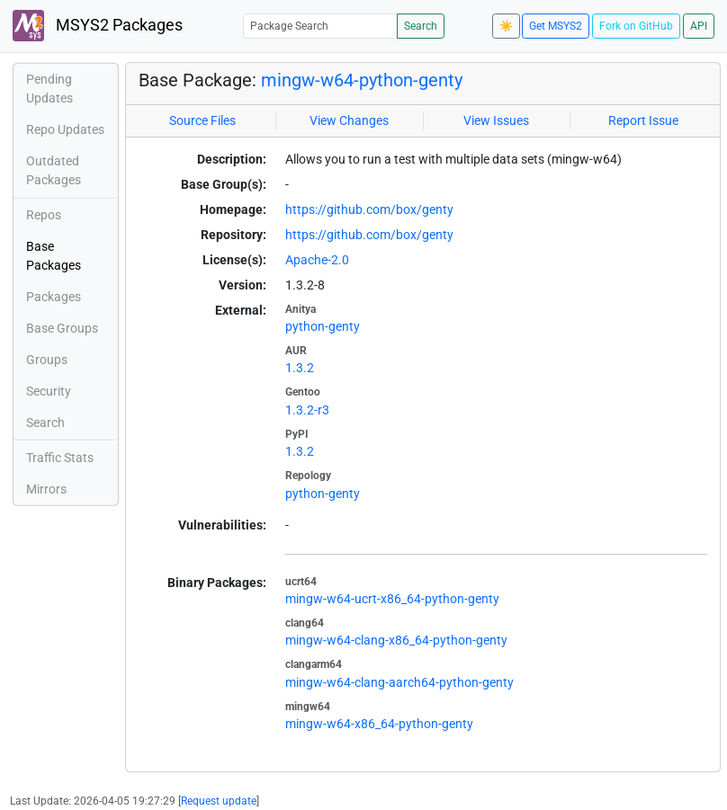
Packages (53, 296)
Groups (46, 359)
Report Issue (643, 120)
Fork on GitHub (636, 26)
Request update (218, 801)
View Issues (496, 120)
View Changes (349, 120)
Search (420, 26)
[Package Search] (320, 25)
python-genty (322, 326)
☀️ (506, 26)
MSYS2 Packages (98, 25)
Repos (43, 215)
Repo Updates (65, 129)
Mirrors (46, 489)
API (698, 26)
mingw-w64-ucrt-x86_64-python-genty (392, 599)
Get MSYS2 (555, 26)
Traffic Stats (60, 457)
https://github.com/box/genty (369, 209)
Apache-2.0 (317, 260)
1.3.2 (299, 367)
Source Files (202, 120)
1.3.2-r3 (307, 410)
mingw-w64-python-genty (361, 80)
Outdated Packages (53, 170)
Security (48, 391)
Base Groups (62, 328)
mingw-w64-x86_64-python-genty (379, 724)
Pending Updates (49, 88)
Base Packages (53, 255)
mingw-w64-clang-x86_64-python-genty (396, 640)
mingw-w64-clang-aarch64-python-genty (399, 682)
